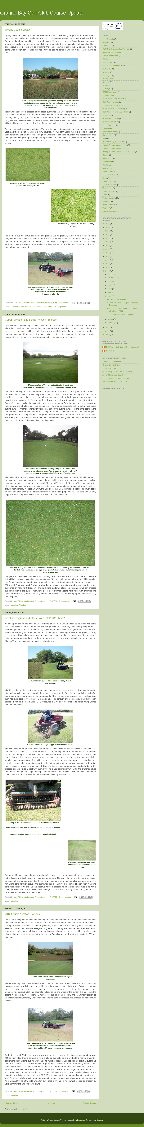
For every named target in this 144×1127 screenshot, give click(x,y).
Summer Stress (108, 171)
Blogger (100, 1120)
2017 (107, 253)
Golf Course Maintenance (30, 307)
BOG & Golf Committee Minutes (115, 49)
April (110, 296)
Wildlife (105, 208)
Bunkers (105, 59)
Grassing (106, 115)
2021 (107, 238)
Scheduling (107, 162)
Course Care (107, 62)
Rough (105, 155)
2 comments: (64, 601)
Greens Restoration (110, 118)
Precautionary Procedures (113, 142)
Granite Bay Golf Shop (111, 368)
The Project (107, 181)
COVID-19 (106, 69)
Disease (105, 72)
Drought (105, 82)
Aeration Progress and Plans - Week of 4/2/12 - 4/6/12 (35, 618)
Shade (105, 165)
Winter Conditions (109, 211)
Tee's (104, 178)
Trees (104, 195)
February (112, 323)
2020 (107, 242)
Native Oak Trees (109, 132)
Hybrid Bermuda (109, 122)
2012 (107, 271)
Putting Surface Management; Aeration (118, 152)
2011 (107, 327)
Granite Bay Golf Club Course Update (41, 13)
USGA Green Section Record (114, 382)
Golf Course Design (110, 102)
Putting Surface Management (54, 307)
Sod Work (106, 168)
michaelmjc (80, 1120)
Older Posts (89, 1103)
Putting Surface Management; (114, 148)
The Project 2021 (109, 185)
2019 (107, 245)
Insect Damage (108, 125)
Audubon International (111, 362)
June (110, 289)
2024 (107, 227)
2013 (107, 267)
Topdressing (107, 188)
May (110, 292)
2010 (107, 331)
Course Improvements (111, 65)
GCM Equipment (109, 92)
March (110, 319)
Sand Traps (107, 158)
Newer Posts (12, 1103)
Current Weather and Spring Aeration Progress (31, 319)
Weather (22, 605)
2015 (107, 260)
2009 (107, 335)
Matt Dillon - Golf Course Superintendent (122, 347)
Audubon (106, 46)
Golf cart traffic (108, 95)
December (112, 274)
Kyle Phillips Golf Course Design (115, 378)
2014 (107, 264)
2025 (107, 224)
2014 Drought (108, 39)
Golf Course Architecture (112, 99)
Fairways (106, 89)
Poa (104, 138)
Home (51, 1103)
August (111, 285)
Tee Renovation (108, 175)
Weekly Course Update (18, 29)
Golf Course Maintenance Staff (115, 112)
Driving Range (108, 79)
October (111, 281)
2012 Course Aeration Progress (22, 914)
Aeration (14, 307)
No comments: (65, 897)
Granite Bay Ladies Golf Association (117, 372)
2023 (107, 231)
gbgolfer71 (109, 351)
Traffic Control (108, 191)
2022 (107, 235)
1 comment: (64, 303)
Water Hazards (108, 198)
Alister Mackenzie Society (113, 375)
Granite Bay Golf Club (111, 365)
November (112, 278)
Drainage (106, 75)
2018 (107, 249)
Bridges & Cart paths (111, 52)
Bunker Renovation (110, 56)
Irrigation (106, 128)
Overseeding (107, 135)
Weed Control (108, 205)
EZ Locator (107, 85)
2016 (107, 256)
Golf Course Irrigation (111, 105)
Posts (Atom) (21, 1109)
